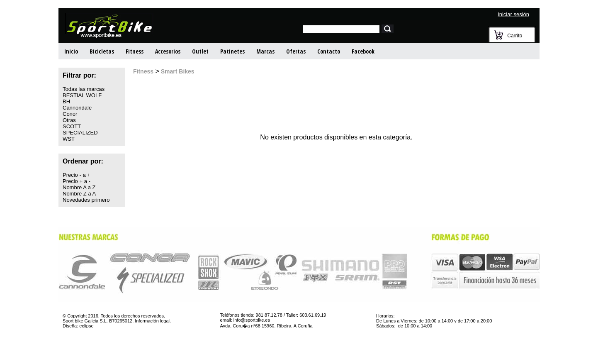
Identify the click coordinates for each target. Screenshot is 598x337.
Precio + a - (76, 181)
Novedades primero (86, 200)
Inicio (71, 51)
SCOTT (72, 126)
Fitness (134, 51)
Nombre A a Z (79, 187)
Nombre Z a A (79, 193)
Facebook (363, 51)
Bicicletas (102, 51)
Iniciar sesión (513, 14)
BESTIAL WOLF (82, 95)
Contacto (328, 51)
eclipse (86, 325)
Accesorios (167, 51)
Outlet (200, 51)
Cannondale (77, 108)
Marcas (265, 51)
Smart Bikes (176, 71)
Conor (70, 114)
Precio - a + (76, 175)
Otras (69, 120)
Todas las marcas (84, 89)
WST (69, 139)
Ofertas (296, 51)
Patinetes (232, 51)
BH (66, 101)
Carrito (514, 36)
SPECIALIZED (80, 132)
